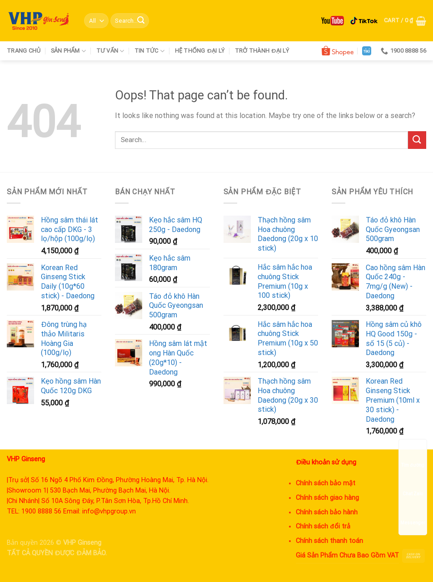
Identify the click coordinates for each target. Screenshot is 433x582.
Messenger (412, 514)
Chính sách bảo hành (327, 512)
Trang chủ (23, 50)
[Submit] (141, 21)
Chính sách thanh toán (329, 541)
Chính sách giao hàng (327, 498)
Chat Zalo (413, 485)
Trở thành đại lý (262, 50)
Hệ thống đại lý (200, 50)
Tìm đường (412, 456)
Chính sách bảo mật (325, 483)
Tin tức (149, 51)
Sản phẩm (68, 51)
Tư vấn (110, 51)
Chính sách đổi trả (323, 526)
